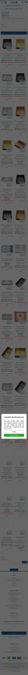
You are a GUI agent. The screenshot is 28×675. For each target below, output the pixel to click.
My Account (14, 586)
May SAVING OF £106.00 (20, 548)
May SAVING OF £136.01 (7, 200)
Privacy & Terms (8, 428)
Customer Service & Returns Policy (14, 580)
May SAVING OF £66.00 (7, 96)
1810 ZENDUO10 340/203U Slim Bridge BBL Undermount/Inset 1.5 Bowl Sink (7, 400)
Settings (14, 431)
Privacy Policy (14, 616)
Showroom (14, 597)
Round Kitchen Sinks (14, 607)
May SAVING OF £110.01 (7, 512)
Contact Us (14, 581)
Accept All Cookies (14, 435)
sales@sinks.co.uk (11, 651)
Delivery (14, 577)
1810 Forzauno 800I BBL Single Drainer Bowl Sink (7, 260)
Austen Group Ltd (16, 670)
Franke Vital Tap (14, 595)
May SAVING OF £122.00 (7, 545)
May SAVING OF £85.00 (7, 62)
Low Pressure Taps (14, 608)
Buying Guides (14, 601)
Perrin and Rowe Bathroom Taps (14, 593)
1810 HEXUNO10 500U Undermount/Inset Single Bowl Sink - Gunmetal (20, 540)
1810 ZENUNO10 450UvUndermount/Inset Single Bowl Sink (8, 122)
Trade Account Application (14, 579)
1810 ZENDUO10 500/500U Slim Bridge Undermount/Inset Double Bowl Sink (7, 192)
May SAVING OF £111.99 (7, 338)
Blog (14, 602)
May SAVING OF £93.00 (20, 442)
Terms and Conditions (14, 615)
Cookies (14, 583)
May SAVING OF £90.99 (20, 302)
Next (25, 29)
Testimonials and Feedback (14, 598)
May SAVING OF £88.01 (20, 164)
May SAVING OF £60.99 (7, 129)
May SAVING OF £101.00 (20, 267)
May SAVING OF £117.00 (20, 96)
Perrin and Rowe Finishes (14, 594)
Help (14, 584)
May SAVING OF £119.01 (7, 301)
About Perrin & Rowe (14, 604)
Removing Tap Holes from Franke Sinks (14, 605)
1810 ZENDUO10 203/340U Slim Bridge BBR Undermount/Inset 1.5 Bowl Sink (7, 471)
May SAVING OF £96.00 (7, 407)
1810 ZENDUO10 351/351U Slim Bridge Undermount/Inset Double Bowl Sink (7, 330)
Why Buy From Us (14, 600)
